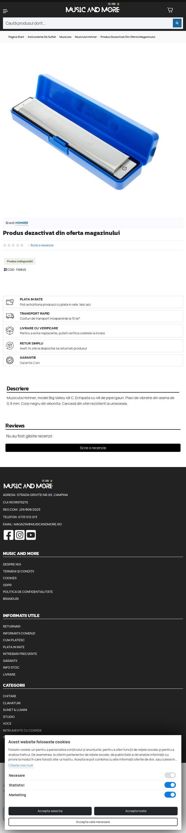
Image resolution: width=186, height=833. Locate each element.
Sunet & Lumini (15, 709)
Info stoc (11, 667)
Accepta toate (136, 811)
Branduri (11, 598)
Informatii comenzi (19, 633)
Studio (9, 716)
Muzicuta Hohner (86, 37)
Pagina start (16, 37)
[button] (15, 11)
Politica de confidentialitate (28, 591)
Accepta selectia (50, 811)
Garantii (10, 660)
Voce (7, 723)
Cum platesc (14, 640)
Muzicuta (65, 37)
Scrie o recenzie (42, 245)
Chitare (9, 696)
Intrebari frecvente (20, 653)
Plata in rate (14, 647)
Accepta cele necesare (93, 822)
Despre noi (12, 564)
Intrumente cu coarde (22, 730)
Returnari (11, 626)
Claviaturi (12, 703)
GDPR (7, 585)
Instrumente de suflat (42, 37)
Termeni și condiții (18, 571)
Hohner (21, 222)
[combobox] (93, 23)
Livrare (9, 674)
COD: (11, 269)
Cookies (10, 578)
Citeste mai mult (20, 765)
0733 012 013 (27, 517)
